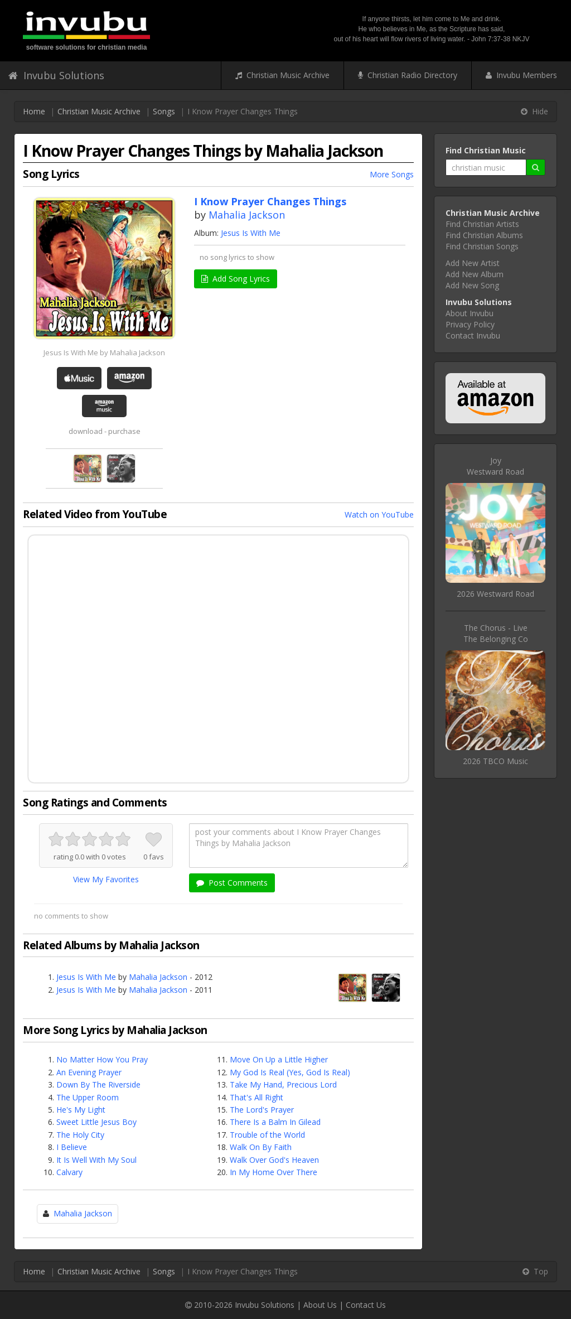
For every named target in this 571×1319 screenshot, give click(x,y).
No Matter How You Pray (102, 1059)
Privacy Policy (470, 324)
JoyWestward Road (495, 466)
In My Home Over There (273, 1172)
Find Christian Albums (484, 235)
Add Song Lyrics (235, 278)
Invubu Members (521, 75)
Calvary (69, 1172)
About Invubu (469, 313)
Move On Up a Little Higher (279, 1059)
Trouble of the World (267, 1134)
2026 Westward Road (495, 593)
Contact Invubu (473, 335)
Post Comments (232, 882)
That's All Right (256, 1097)
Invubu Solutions (56, 75)
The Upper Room (87, 1097)
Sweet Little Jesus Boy (96, 1122)
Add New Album (475, 274)
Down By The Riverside (98, 1084)
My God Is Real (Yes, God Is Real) (290, 1072)
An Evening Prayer (89, 1072)
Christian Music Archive (282, 75)
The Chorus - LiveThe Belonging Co (495, 633)
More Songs (392, 174)
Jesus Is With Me (250, 233)
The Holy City (80, 1134)
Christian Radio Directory (407, 75)
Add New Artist (473, 263)
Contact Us (366, 1304)
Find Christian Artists (482, 224)
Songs (164, 111)
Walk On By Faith (261, 1147)
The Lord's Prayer (262, 1109)
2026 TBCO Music (495, 761)
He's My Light (80, 1109)
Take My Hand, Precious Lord (283, 1084)
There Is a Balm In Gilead (275, 1122)
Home (34, 111)
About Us (320, 1304)
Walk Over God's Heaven (274, 1159)
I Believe (71, 1147)
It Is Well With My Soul (96, 1159)
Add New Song (472, 285)
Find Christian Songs (482, 246)
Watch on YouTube (379, 514)
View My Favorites (106, 879)
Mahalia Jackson (247, 214)
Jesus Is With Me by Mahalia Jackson (104, 352)
